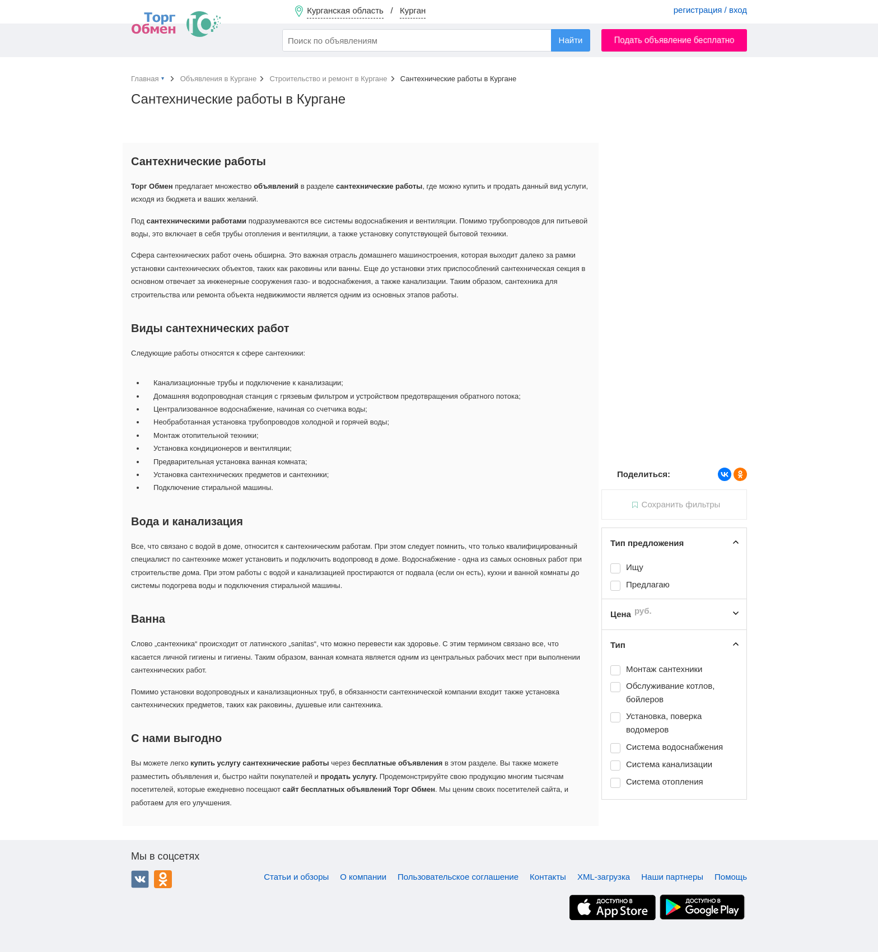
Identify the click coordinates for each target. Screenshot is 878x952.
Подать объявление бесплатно (674, 40)
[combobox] (436, 40)
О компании (363, 876)
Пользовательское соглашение (458, 876)
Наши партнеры (672, 876)
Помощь (730, 876)
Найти (571, 40)
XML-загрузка (603, 876)
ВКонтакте (140, 879)
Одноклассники (163, 879)
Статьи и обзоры (296, 876)
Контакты (548, 876)
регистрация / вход (710, 10)
